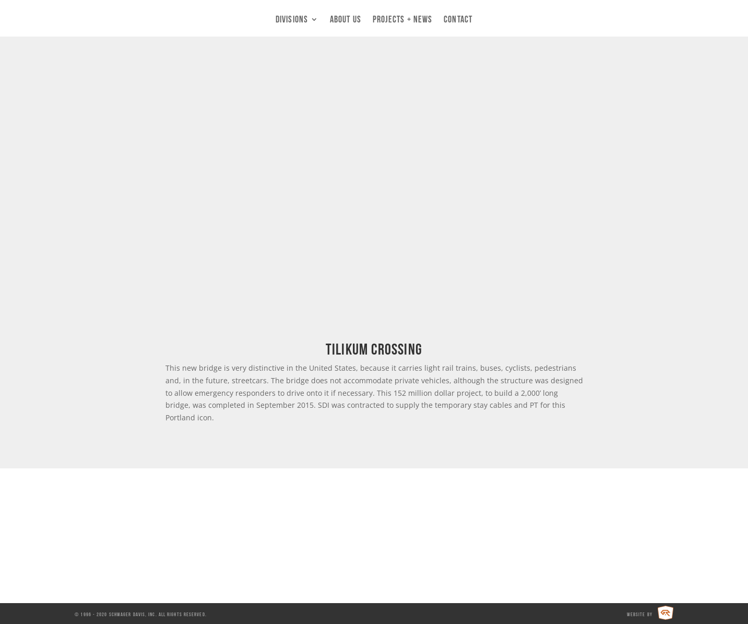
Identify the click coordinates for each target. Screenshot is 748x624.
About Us (345, 20)
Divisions (292, 20)
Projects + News (403, 20)
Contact (458, 20)
